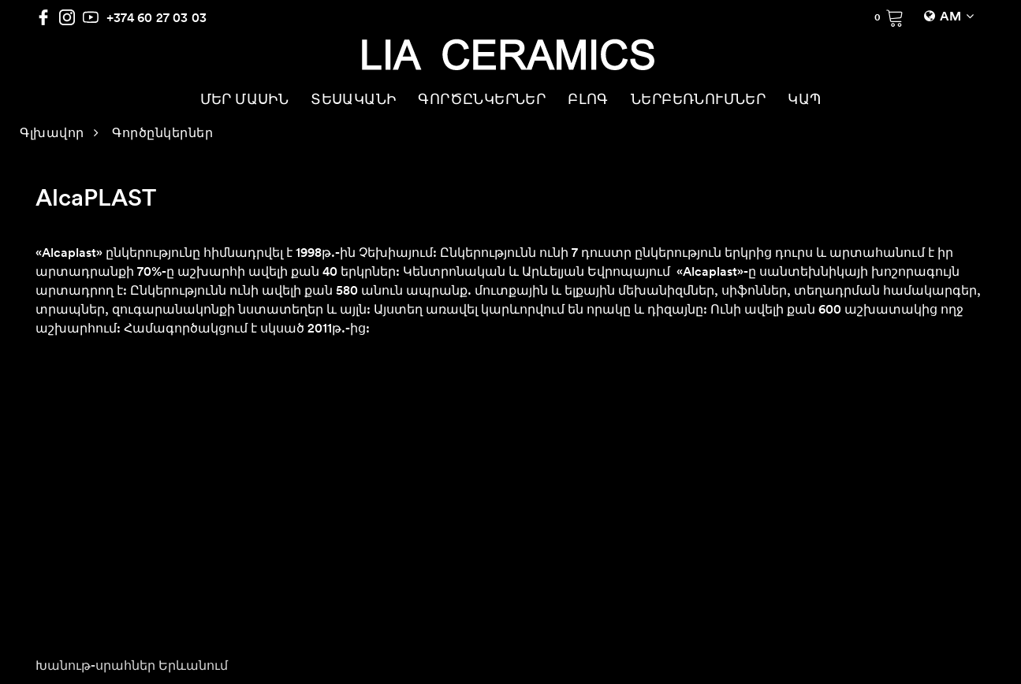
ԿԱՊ (804, 100)
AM (950, 17)
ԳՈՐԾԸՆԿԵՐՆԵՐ (482, 100)
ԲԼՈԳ (588, 100)
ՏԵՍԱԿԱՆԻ (353, 100)
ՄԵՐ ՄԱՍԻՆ (244, 100)
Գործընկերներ (162, 134)
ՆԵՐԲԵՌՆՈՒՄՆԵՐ (698, 100)
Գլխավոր (52, 134)
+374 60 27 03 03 (156, 17)
